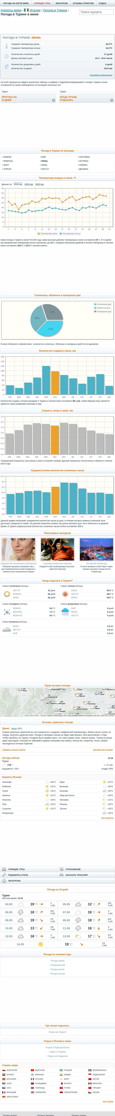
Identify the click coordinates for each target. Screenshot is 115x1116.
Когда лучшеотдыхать (68, 98)
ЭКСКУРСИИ (62, 3)
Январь (17, 594)
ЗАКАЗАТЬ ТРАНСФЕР (77, 875)
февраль (8, 161)
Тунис (67, 1088)
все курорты (107, 818)
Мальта (68, 1083)
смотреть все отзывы (103, 750)
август (45, 169)
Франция (11, 1092)
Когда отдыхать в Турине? (58, 581)
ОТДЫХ (102, 3)
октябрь (84, 161)
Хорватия (40, 1092)
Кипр (66, 1079)
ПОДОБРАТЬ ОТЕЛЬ (18, 875)
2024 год (29, 184)
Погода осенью (57, 973)
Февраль (17, 615)
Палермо (64, 800)
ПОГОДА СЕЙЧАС (11, 758)
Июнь (74, 597)
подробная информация (101, 75)
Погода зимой (57, 960)
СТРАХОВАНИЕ (73, 869)
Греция (68, 1070)
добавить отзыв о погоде (13, 750)
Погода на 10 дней (57, 889)
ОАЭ (9, 1088)
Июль (16, 597)
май (43, 157)
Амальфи (7, 782)
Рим (4, 804)
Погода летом (57, 969)
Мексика (97, 1083)
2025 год (18, 184)
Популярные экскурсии (57, 533)
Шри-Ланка (12, 1097)
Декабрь (17, 612)
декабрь (83, 169)
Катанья (6, 795)
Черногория (70, 1092)
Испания (11, 1079)
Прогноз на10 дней (9, 98)
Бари (62, 782)
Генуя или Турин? (57, 1032)
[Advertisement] (57, 24)
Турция (97, 1088)
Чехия (96, 1092)
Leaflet (26, 715)
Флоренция (7, 813)
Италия (35, 10)
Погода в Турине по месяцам (57, 151)
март (6, 165)
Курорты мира (11, 10)
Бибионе (6, 786)
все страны (108, 1101)
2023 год (39, 184)
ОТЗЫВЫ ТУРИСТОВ (83, 3)
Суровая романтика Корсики (57, 563)
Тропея (63, 808)
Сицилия (6, 808)
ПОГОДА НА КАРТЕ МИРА (16, 3)
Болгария (12, 1070)
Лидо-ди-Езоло (67, 795)
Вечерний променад (97, 563)
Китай (96, 1079)
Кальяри (64, 791)
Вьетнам (40, 1070)
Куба (9, 1083)
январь (7, 157)
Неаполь (6, 800)
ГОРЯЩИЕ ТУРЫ (42, 3)
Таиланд (39, 1088)
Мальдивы (40, 1083)
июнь (44, 161)
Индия (67, 1075)
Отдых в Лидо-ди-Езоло (57, 1047)
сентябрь (84, 157)
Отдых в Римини (57, 1051)
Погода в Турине (55, 10)
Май (73, 608)
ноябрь (83, 165)
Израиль (39, 1075)
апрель (7, 169)
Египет (10, 1075)
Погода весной (57, 965)
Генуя (5, 791)
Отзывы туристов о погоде (57, 722)
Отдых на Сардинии (58, 1056)
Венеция (64, 786)
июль (44, 165)
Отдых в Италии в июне (57, 1041)
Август (16, 590)
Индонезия (99, 1075)
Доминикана (99, 1070)
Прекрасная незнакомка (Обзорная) (18, 563)
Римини (63, 804)
